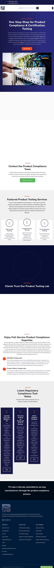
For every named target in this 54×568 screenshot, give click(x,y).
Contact (22, 42)
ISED (41, 36)
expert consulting (34, 38)
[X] (3, 520)
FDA (38, 36)
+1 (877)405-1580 (12, 1)
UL (44, 36)
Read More (7, 469)
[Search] (37, 8)
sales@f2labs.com (13, 3)
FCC (35, 36)
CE (43, 36)
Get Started (27, 48)
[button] (52, 8)
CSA (12, 38)
